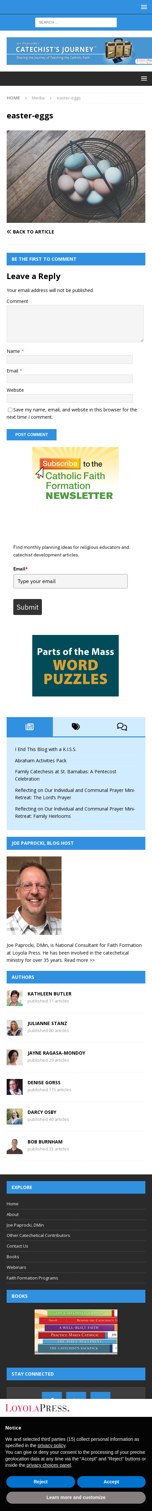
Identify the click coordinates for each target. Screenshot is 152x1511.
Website (15, 390)
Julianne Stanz (47, 1023)
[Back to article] (76, 231)
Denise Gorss (44, 1082)
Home (13, 1204)
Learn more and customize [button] (76, 1497)
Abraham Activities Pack (41, 760)
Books (13, 1257)
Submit (28, 607)
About (13, 1214)
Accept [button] (111, 1481)
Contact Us (17, 1246)
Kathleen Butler (50, 993)
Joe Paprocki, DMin (25, 1225)
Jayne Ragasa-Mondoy (56, 1053)
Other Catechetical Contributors (38, 1236)
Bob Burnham (45, 1141)
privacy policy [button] (51, 1445)
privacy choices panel (49, 1465)
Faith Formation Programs (32, 1278)
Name (14, 351)
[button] (142, 7)
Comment (17, 301)
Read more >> (79, 960)
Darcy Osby (42, 1112)
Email (13, 371)
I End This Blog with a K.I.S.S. (45, 749)
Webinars (16, 1267)
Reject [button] (41, 1481)
